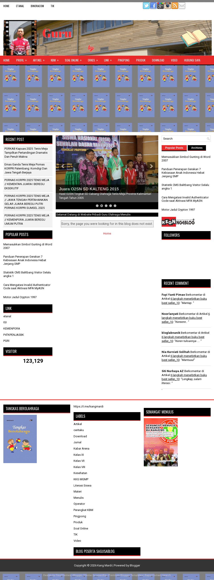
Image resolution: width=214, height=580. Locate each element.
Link (109, 59)
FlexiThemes (63, 575)
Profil (23, 59)
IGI (5, 322)
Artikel (40, 59)
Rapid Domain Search (158, 575)
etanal (20, 6)
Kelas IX (79, 454)
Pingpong (124, 60)
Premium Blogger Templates (125, 575)
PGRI (6, 340)
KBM (56, 59)
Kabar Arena (81, 448)
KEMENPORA (11, 328)
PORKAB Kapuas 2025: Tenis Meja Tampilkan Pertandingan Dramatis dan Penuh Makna (26, 152)
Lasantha (101, 575)
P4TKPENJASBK (13, 334)
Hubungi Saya (192, 60)
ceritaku (79, 430)
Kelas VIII (79, 467)
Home (6, 6)
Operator (79, 503)
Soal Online (74, 59)
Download (158, 60)
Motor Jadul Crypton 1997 (20, 297)
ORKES (94, 59)
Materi (78, 491)
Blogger (135, 565)
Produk (140, 60)
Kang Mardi (105, 565)
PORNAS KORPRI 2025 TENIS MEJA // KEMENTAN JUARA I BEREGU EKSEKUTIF (26, 184)
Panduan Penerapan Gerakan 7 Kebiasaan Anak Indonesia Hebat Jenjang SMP (24, 260)
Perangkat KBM (83, 510)
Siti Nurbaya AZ (173, 371)
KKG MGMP (81, 479)
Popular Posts (174, 147)
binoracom (37, 6)
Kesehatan (80, 473)
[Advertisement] (107, 98)
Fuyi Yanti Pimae (173, 294)
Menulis (79, 497)
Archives (197, 147)
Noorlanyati (170, 313)
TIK (52, 6)
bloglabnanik (171, 332)
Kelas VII (79, 460)
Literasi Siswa (82, 485)
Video (174, 60)
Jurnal (77, 442)
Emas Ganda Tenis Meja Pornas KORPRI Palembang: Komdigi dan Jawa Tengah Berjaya (25, 168)
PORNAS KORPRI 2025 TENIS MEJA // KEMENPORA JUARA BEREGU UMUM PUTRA (26, 219)
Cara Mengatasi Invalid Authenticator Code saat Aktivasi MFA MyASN (26, 286)
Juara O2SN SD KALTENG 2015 (89, 189)
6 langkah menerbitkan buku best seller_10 (186, 318)
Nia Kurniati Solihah (176, 352)
